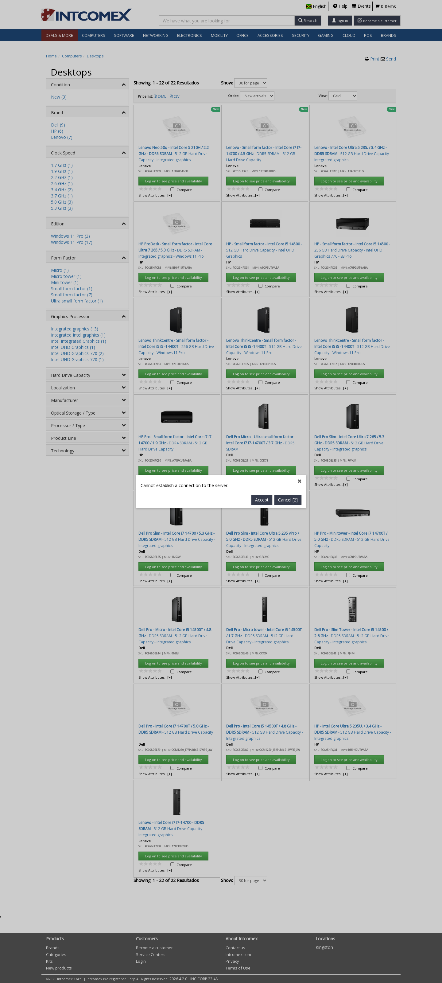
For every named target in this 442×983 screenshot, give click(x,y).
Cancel (288, 292)
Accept (262, 292)
